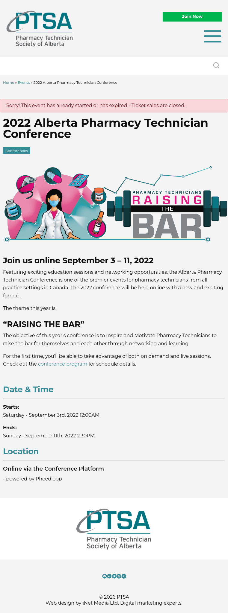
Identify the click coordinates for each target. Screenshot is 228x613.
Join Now (192, 16)
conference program (62, 364)
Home (8, 82)
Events (24, 82)
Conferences (16, 150)
